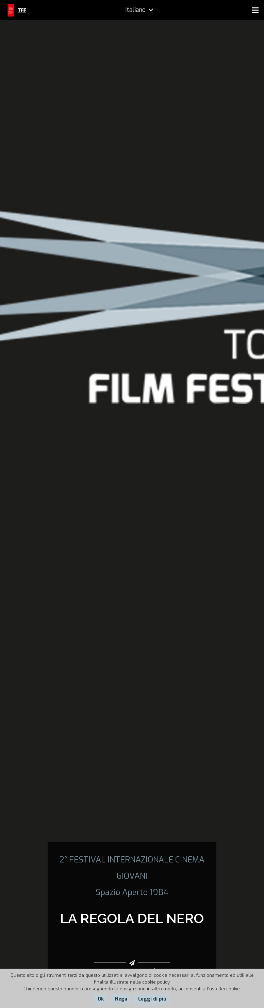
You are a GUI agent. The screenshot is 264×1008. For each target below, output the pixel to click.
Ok (101, 999)
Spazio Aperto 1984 (132, 892)
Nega (121, 999)
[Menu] (255, 10)
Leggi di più (152, 999)
